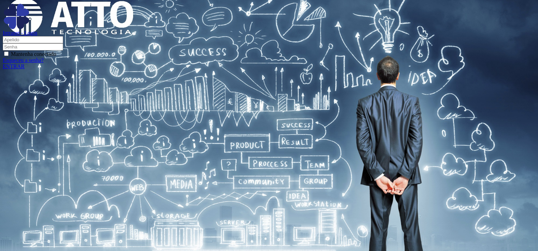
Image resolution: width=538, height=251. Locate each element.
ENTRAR (14, 66)
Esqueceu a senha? (23, 60)
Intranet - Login (20, 30)
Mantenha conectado (33, 54)
